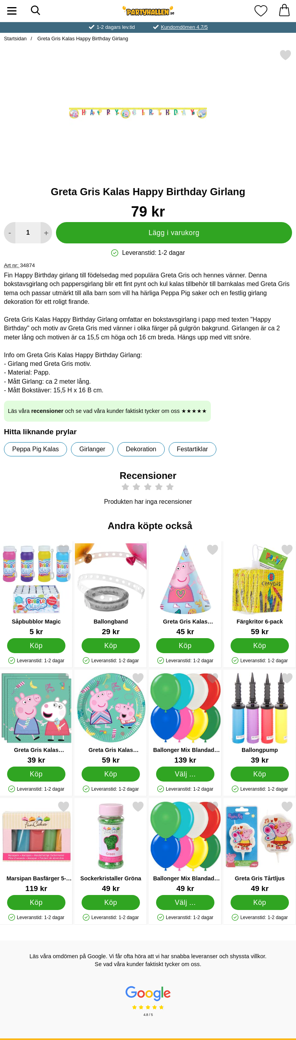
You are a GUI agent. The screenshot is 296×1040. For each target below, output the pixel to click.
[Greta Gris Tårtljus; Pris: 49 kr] (259, 846)
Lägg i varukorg (174, 233)
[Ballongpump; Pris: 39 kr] (259, 718)
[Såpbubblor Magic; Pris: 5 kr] (36, 589)
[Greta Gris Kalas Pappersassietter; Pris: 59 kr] (110, 718)
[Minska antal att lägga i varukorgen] (9, 232)
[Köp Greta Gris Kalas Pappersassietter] (111, 774)
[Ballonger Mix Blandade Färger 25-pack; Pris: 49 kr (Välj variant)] (185, 846)
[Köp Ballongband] (111, 645)
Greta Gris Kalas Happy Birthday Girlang (82, 38)
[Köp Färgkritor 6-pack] (260, 645)
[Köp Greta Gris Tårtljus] (260, 902)
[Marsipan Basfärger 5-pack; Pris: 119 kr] (36, 846)
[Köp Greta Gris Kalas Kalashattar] (185, 645)
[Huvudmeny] (12, 11)
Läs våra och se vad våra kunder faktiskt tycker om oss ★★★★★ (107, 411)
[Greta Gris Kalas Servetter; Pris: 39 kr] (36, 718)
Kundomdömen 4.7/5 (184, 27)
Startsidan (15, 38)
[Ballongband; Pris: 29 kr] (110, 589)
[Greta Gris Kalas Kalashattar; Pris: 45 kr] (185, 589)
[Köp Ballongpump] (260, 774)
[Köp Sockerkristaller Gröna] (111, 902)
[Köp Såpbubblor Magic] (36, 645)
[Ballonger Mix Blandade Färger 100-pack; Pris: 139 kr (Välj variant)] (185, 718)
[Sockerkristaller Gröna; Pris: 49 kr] (110, 846)
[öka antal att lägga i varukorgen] (46, 232)
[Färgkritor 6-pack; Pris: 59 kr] (259, 589)
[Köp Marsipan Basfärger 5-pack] (36, 902)
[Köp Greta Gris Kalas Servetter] (36, 774)
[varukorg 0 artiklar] (284, 11)
